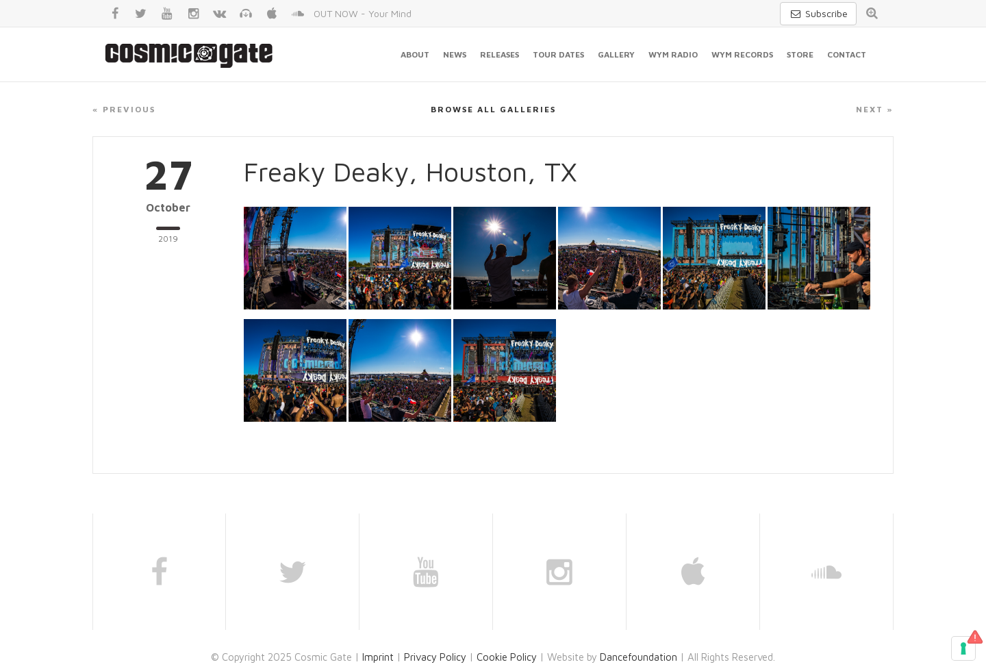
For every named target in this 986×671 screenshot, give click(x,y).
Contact (846, 54)
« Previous (123, 109)
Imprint (378, 657)
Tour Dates (558, 54)
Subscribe (818, 13)
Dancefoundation (638, 657)
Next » (875, 109)
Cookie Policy (507, 657)
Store (800, 54)
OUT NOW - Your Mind (363, 13)
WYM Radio (673, 54)
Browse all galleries (493, 109)
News (454, 54)
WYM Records (742, 54)
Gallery (616, 54)
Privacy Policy (435, 657)
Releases (499, 54)
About (415, 54)
